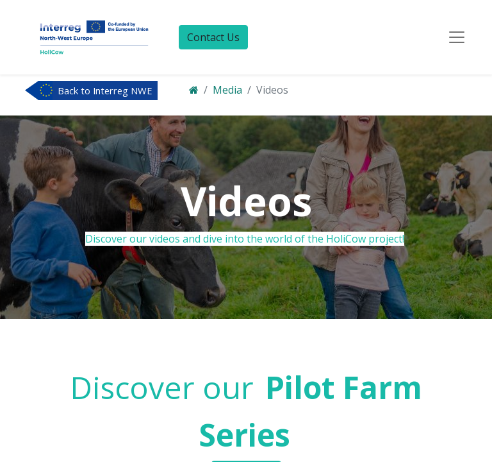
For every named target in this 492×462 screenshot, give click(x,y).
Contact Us (213, 37)
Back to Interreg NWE (105, 90)
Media (227, 90)
